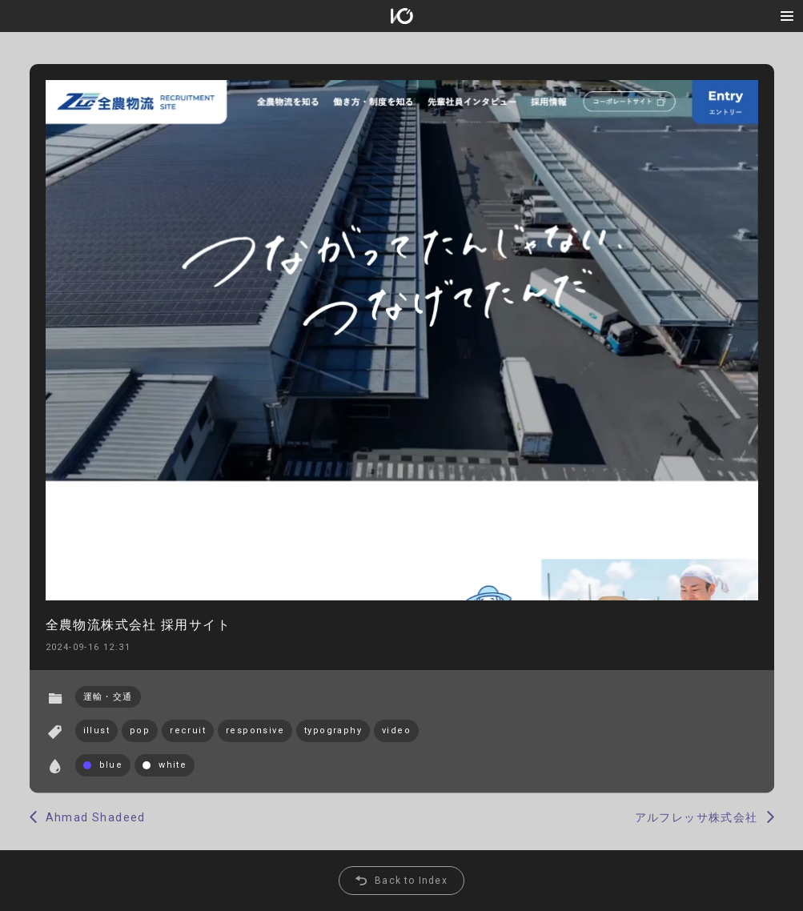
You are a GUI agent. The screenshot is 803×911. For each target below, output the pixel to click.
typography (333, 730)
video (396, 730)
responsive (255, 730)
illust (96, 730)
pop (140, 730)
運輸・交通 (108, 697)
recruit (188, 730)
